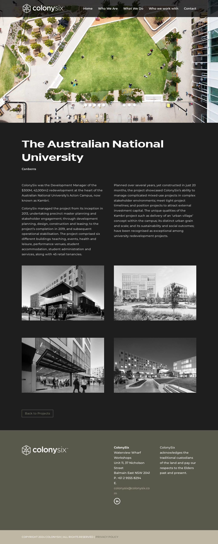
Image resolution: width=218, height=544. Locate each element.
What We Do (133, 8)
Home (88, 8)
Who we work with (163, 8)
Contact (190, 8)
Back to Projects (37, 413)
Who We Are (108, 8)
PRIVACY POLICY (107, 536)
